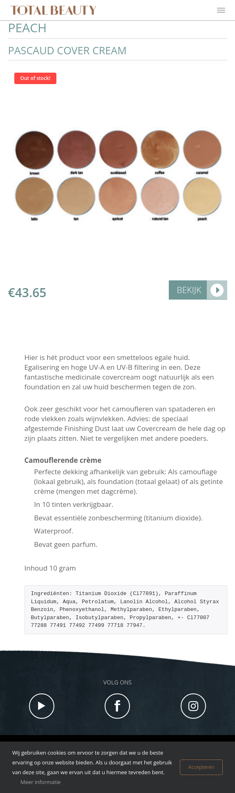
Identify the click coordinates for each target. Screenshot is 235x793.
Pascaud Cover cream (67, 50)
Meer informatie (40, 782)
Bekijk (189, 289)
